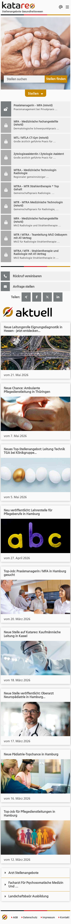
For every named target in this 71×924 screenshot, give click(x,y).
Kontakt (63, 917)
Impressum (48, 917)
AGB (14, 917)
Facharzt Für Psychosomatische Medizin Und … (33, 884)
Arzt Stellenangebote (21, 873)
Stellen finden (56, 79)
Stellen (35, 92)
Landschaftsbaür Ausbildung (26, 896)
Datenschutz (29, 917)
